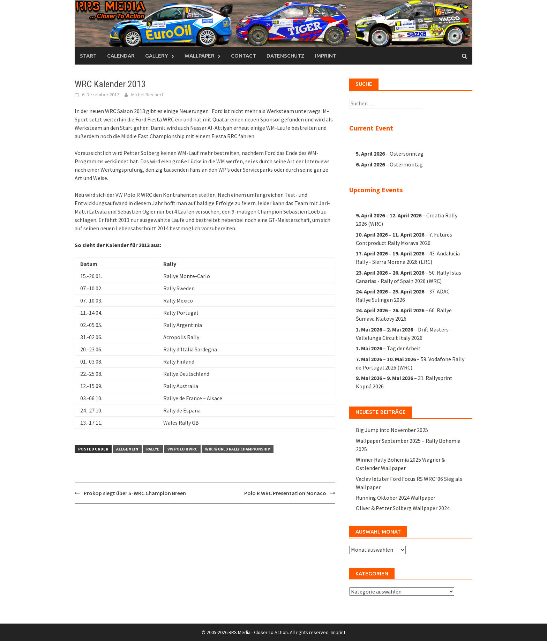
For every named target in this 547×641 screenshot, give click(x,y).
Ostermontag (406, 164)
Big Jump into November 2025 (392, 429)
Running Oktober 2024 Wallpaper (395, 497)
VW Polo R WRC (182, 449)
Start (88, 56)
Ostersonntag (407, 153)
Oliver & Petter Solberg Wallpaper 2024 (403, 508)
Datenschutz (286, 56)
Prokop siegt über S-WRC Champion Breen (135, 493)
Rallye (152, 449)
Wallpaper (200, 56)
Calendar (121, 56)
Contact (243, 56)
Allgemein (127, 449)
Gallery (156, 56)
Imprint (325, 56)
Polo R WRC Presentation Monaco (285, 493)
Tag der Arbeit (404, 348)
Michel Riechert (147, 94)
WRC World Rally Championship (237, 449)
